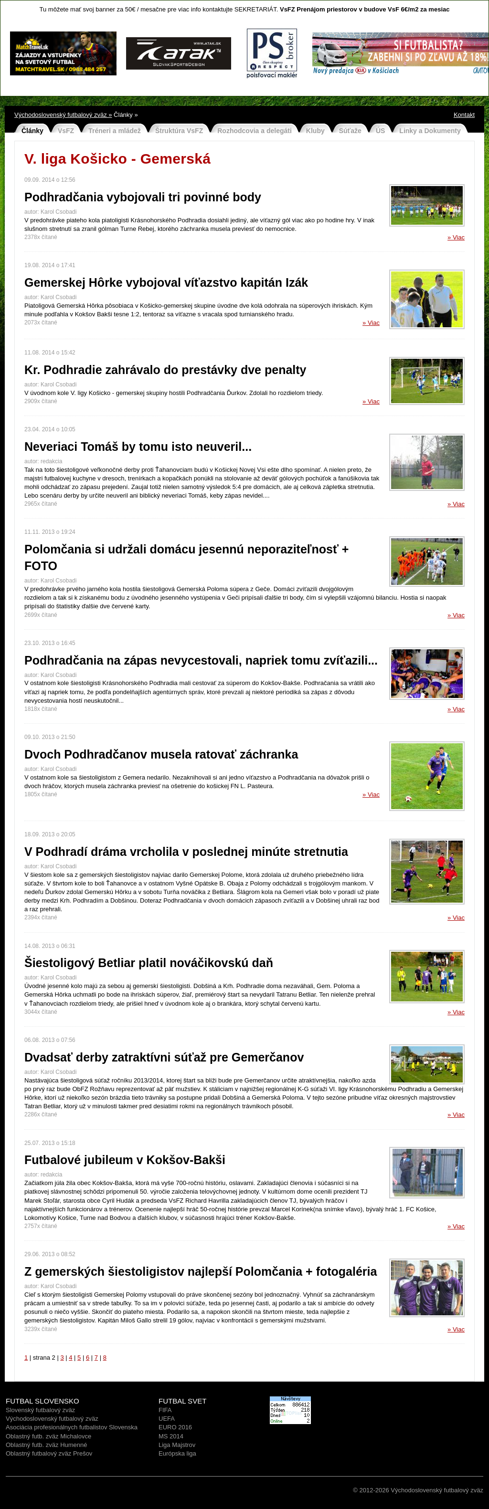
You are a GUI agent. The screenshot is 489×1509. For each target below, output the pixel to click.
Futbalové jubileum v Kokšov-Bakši (124, 1159)
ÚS (380, 131)
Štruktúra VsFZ (179, 131)
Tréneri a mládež (114, 131)
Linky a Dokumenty (429, 131)
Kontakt (464, 114)
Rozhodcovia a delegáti (254, 131)
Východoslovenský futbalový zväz (52, 1418)
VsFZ (66, 131)
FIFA (165, 1410)
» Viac (456, 237)
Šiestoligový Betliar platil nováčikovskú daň (148, 962)
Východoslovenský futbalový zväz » (63, 114)
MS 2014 (171, 1436)
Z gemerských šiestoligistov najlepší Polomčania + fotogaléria (200, 1271)
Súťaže (350, 131)
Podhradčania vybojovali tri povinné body (142, 197)
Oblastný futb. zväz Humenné (46, 1444)
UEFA (167, 1418)
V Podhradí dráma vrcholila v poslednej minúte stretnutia (186, 851)
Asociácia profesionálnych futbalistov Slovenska (72, 1427)
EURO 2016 (175, 1427)
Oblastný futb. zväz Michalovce (48, 1436)
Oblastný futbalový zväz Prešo (47, 1453)
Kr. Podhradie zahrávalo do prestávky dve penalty (165, 369)
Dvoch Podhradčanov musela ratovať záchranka (161, 754)
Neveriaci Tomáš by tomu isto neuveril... (138, 446)
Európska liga (177, 1453)
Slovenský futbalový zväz (40, 1410)
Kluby (315, 131)
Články (32, 131)
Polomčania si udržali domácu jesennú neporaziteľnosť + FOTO (186, 557)
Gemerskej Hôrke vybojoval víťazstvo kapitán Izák (166, 282)
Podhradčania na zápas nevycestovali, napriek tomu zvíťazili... (201, 660)
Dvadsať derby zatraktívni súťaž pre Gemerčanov (164, 1057)
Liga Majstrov (177, 1444)
